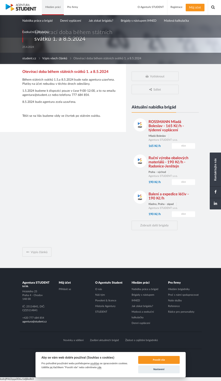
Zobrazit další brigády (154, 225)
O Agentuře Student (108, 282)
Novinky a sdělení (73, 340)
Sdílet (157, 89)
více (183, 145)
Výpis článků (39, 252)
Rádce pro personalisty (181, 312)
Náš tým (100, 295)
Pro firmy (174, 282)
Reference (174, 306)
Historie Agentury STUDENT (105, 309)
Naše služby (175, 300)
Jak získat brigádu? (101, 20)
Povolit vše (159, 359)
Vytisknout (157, 76)
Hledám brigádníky (179, 289)
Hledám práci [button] (53, 7)
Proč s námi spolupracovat (183, 295)
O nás (98, 289)
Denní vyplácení (70, 20)
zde (99, 367)
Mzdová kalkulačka (176, 20)
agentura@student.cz (34, 321)
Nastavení (158, 369)
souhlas (94, 363)
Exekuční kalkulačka (35, 32)
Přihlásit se (65, 289)
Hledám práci (140, 282)
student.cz (29, 58)
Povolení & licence (105, 300)
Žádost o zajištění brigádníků (141, 340)
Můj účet (195, 7)
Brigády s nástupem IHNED (138, 20)
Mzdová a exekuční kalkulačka (143, 315)
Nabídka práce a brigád (37, 20)
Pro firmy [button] (72, 7)
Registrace (176, 7)
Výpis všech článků (54, 58)
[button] (213, 7)
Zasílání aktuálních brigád (104, 340)
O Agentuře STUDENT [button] (151, 7)
